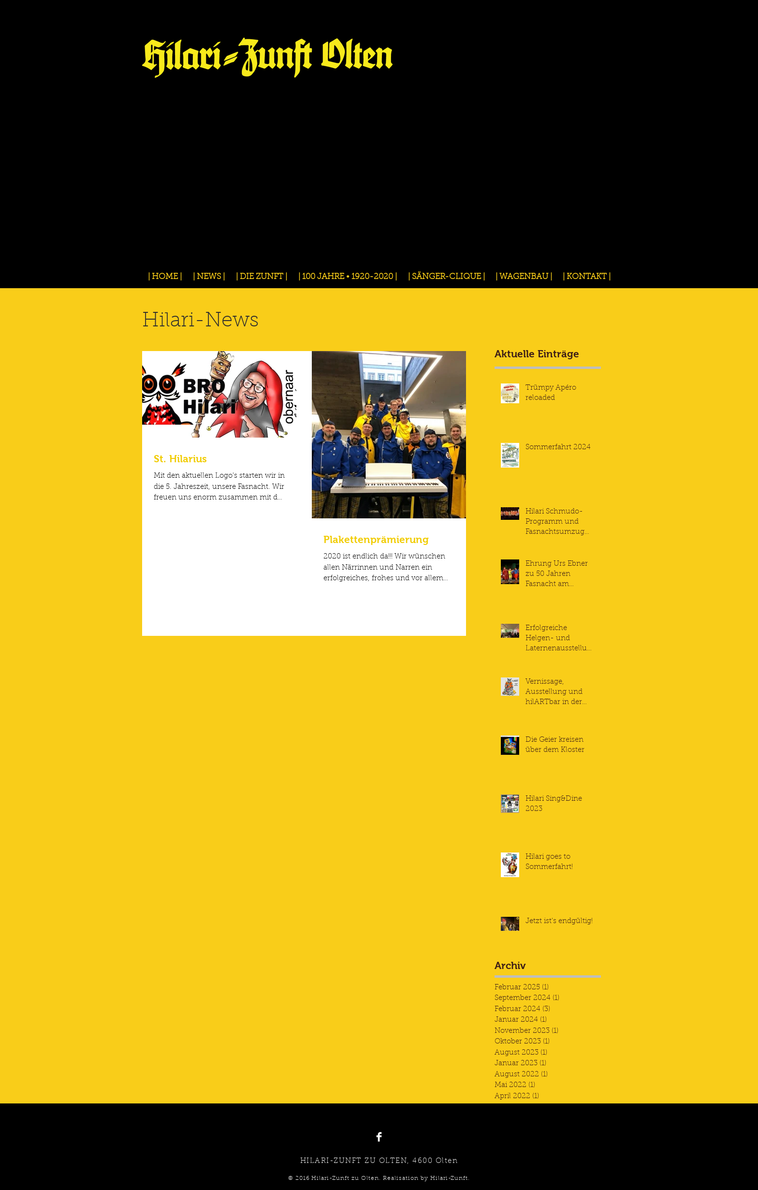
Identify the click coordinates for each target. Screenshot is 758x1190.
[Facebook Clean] (379, 1137)
